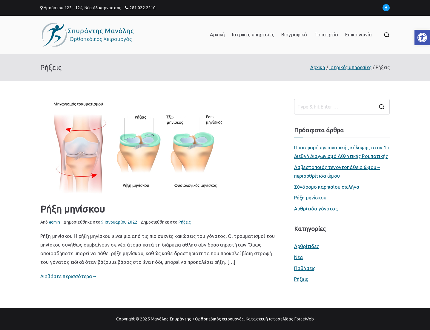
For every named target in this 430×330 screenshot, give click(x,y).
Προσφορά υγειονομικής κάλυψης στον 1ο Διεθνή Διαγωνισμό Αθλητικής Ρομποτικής (341, 152)
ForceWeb (304, 319)
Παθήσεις (304, 268)
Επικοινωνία (358, 34)
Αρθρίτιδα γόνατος (316, 208)
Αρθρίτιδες (306, 246)
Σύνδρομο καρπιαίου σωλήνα (326, 187)
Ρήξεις (185, 222)
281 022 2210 (143, 7)
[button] (422, 37)
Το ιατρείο (326, 34)
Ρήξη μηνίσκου (72, 209)
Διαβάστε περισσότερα (68, 276)
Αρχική (217, 34)
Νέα (298, 257)
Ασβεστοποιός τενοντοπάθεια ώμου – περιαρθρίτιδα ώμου (337, 172)
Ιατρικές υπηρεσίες (253, 34)
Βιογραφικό (294, 34)
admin (54, 222)
